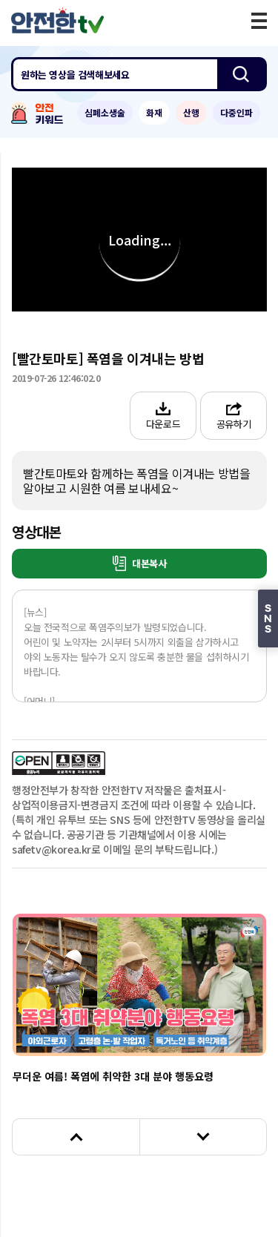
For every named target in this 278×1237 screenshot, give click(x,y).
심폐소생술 (105, 112)
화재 (154, 112)
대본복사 (140, 563)
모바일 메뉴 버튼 (259, 21)
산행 (191, 112)
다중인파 (236, 112)
